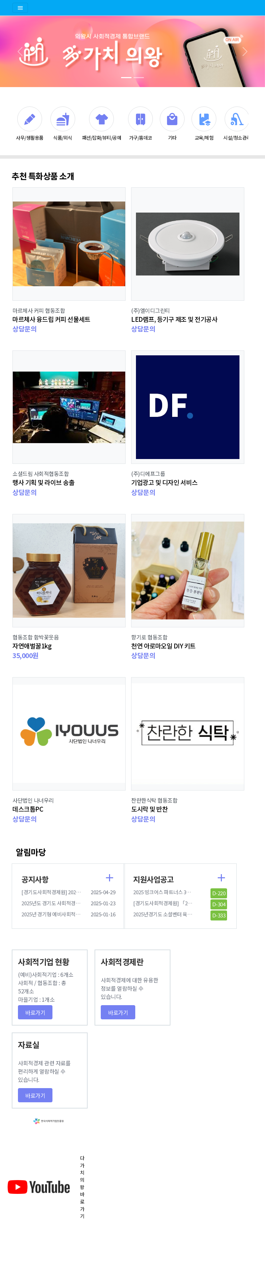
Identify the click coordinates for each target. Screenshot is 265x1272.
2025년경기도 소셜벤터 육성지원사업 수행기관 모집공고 (191, 914)
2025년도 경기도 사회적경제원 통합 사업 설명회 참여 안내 (80, 903)
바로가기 (35, 1012)
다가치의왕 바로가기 (82, 1186)
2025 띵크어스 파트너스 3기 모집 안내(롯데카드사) (185, 892)
